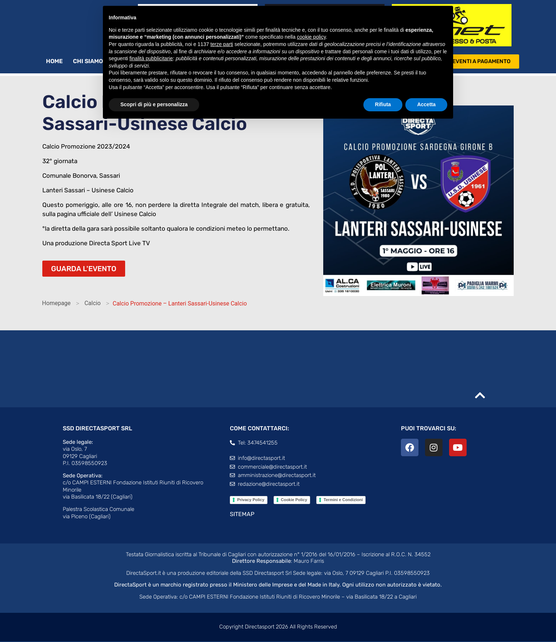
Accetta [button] (426, 104)
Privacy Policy (251, 500)
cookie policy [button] (311, 37)
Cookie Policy (294, 500)
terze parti (222, 44)
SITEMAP (242, 514)
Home (54, 61)
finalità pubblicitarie (151, 58)
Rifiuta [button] (383, 104)
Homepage (56, 303)
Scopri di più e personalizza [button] (154, 104)
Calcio (92, 303)
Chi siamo (91, 62)
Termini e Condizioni (343, 500)
